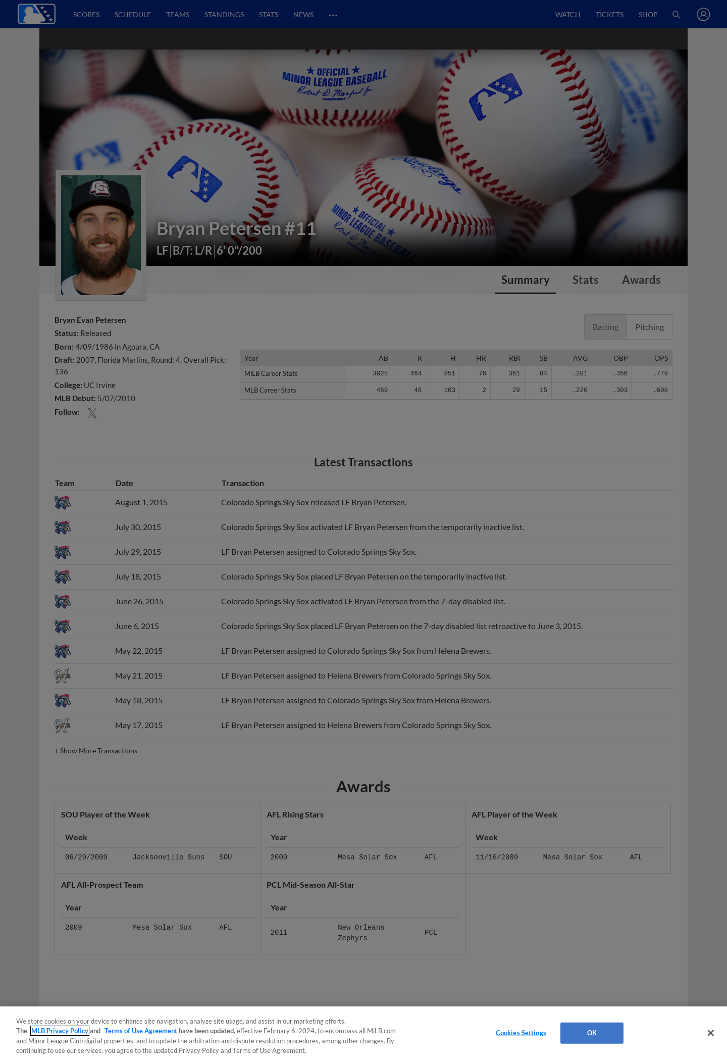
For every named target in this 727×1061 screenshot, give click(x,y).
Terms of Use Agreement (141, 1031)
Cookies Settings (521, 1033)
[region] (363, 1033)
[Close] (711, 1033)
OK (592, 1033)
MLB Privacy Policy (59, 1031)
